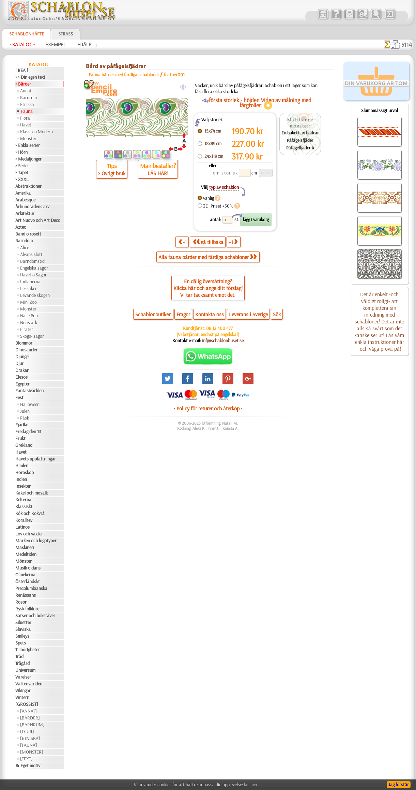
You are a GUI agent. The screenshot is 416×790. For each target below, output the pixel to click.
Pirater (26, 329)
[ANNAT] (28, 711)
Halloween (30, 404)
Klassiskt (23, 506)
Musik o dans (28, 568)
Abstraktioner (28, 186)
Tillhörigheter (27, 650)
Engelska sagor (34, 268)
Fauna (27, 111)
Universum (25, 670)
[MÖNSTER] (31, 752)
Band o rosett (28, 234)
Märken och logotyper (36, 540)
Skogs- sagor (32, 336)
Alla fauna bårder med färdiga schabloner (207, 257)
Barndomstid (32, 261)
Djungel (22, 356)
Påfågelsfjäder (300, 140)
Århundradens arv (32, 206)
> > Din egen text (30, 77)
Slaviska (23, 629)
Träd (19, 656)
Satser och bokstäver (35, 615)
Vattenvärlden (28, 684)
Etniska (27, 104)
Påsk (24, 418)
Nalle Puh (29, 316)
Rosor (21, 602)
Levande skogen (35, 295)
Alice (24, 247)
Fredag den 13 (28, 431)
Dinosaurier (26, 350)
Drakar (22, 370)
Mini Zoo (28, 302)
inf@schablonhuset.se (223, 340)
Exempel (56, 44)
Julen (25, 411)
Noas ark (28, 322)
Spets (20, 643)
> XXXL (22, 179)
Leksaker (28, 288)
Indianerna (30, 281)
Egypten (22, 384)
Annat (26, 91)
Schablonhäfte (26, 34)
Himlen (21, 465)
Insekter (23, 486)
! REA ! (21, 70)
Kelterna (23, 500)
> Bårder (23, 84)
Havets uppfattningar (35, 459)
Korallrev (23, 520)
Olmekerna (25, 575)
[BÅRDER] (30, 718)
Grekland (23, 445)
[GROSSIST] (26, 704)
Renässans (25, 595)
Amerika (23, 193)
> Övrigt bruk (111, 173)
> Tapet (21, 172)
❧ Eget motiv (27, 765)
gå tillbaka (208, 242)
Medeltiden (25, 554)
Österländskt (27, 581)
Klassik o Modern (36, 131)
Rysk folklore (27, 609)
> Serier (22, 166)
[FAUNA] (28, 745)
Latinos (22, 527)
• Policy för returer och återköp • (208, 408)
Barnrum (28, 97)
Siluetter (23, 622)
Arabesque (25, 200)
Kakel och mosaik (31, 493)
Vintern (22, 697)
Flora (25, 118)
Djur (19, 363)
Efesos (21, 377)
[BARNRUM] (32, 724)
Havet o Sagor (33, 275)
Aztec (20, 227)
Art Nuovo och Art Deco (37, 220)
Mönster (28, 138)
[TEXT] (26, 759)
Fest (19, 397)
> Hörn (21, 152)
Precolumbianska (31, 588)
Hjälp (84, 44)
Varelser (23, 677)
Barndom (24, 241)
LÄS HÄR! (158, 173)
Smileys (22, 636)
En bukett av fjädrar (300, 133)
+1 (233, 242)
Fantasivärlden (29, 391)
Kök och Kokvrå (30, 513)
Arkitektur (24, 213)
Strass (65, 34)
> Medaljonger (28, 159)
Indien (21, 479)
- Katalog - (22, 44)
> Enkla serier (27, 145)
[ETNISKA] (30, 738)
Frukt (20, 438)
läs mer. (251, 784)
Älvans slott (31, 254)
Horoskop (24, 472)
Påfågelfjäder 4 (300, 148)
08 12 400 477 (219, 328)
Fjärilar (22, 425)
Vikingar (23, 690)
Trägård (22, 663)
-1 (183, 242)
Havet (25, 125)
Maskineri (24, 547)
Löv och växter (29, 534)
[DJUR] (27, 731)
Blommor (23, 343)
